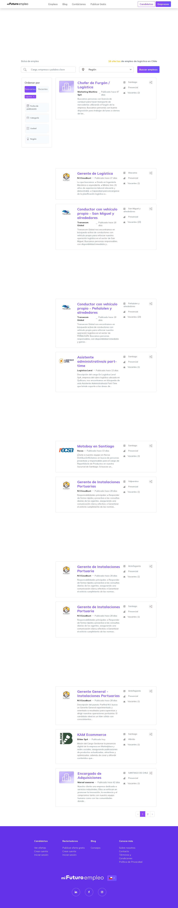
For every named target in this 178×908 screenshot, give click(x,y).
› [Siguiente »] (152, 814)
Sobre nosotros (127, 847)
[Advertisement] (89, 35)
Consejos (95, 847)
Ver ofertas (40, 847)
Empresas (163, 4)
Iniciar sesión (41, 854)
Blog (64, 4)
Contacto (124, 851)
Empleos (53, 4)
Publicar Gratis (98, 4)
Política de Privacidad (130, 861)
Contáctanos (79, 4)
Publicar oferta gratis (73, 847)
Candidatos (146, 4)
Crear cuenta (41, 851)
